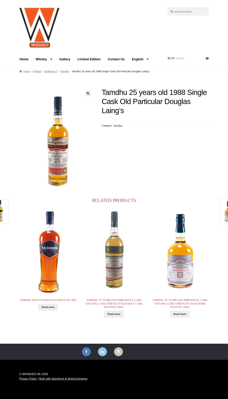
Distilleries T (51, 71)
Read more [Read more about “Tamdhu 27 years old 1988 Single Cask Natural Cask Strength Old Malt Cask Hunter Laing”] (114, 314)
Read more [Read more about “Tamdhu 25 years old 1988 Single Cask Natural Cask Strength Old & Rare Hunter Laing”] (179, 314)
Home (24, 59)
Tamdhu (64, 71)
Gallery (64, 59)
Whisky (41, 59)
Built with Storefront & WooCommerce (63, 378)
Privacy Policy (28, 378)
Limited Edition (88, 59)
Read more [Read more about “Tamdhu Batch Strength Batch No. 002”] (48, 307)
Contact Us (116, 59)
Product (37, 71)
